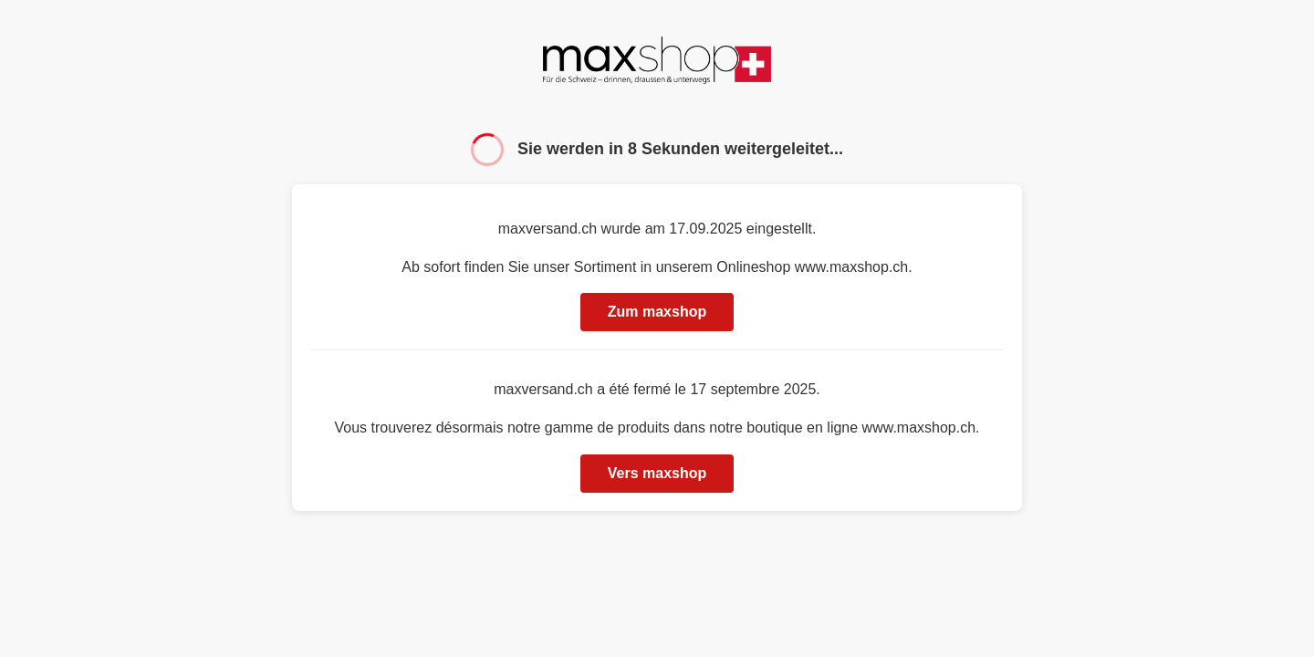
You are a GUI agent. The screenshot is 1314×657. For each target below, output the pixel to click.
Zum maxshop (657, 311)
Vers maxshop (657, 473)
